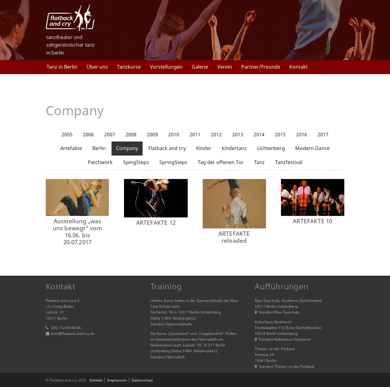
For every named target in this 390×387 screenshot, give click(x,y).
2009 (152, 134)
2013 (237, 134)
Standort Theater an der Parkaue (284, 366)
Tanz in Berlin (62, 66)
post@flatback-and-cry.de (72, 333)
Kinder (203, 148)
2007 (109, 134)
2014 (259, 134)
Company (127, 148)
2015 (280, 134)
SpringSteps (173, 162)
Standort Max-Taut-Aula (277, 312)
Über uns (97, 66)
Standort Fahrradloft (167, 357)
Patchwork (100, 162)
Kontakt (298, 66)
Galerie (200, 66)
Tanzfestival (288, 162)
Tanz (259, 162)
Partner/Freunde (260, 66)
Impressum (117, 380)
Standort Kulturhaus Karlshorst (283, 339)
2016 (301, 134)
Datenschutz (142, 380)
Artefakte (71, 148)
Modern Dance (312, 148)
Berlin (99, 148)
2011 (195, 134)
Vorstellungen (166, 66)
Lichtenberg (271, 148)
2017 (322, 134)
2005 (67, 134)
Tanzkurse (129, 66)
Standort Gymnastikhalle (171, 324)
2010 (173, 134)
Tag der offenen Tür (221, 162)
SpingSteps (136, 162)
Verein (224, 66)
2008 (131, 134)
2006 (88, 134)
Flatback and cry (167, 148)
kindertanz (234, 148)
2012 (216, 134)
